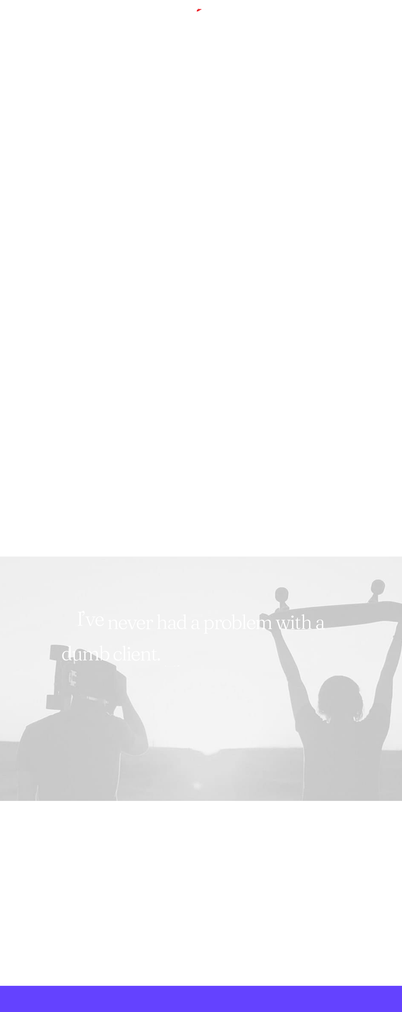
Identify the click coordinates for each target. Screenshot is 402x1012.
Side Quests (49, 17)
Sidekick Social (84, 17)
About (113, 17)
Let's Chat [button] (76, 944)
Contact (155, 17)
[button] (381, 17)
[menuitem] (21, 17)
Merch (133, 17)
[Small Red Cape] (201, 17)
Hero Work (19, 17)
